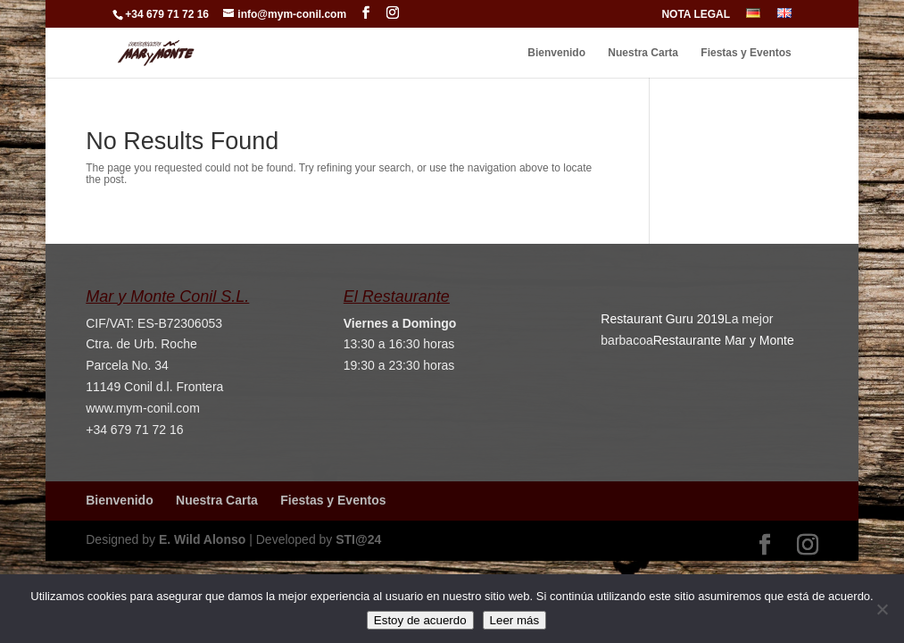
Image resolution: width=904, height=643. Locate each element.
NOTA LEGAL (695, 15)
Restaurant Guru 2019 (663, 319)
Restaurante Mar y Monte (723, 340)
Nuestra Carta (643, 52)
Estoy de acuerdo (420, 620)
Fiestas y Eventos (746, 52)
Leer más (515, 620)
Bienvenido (556, 52)
